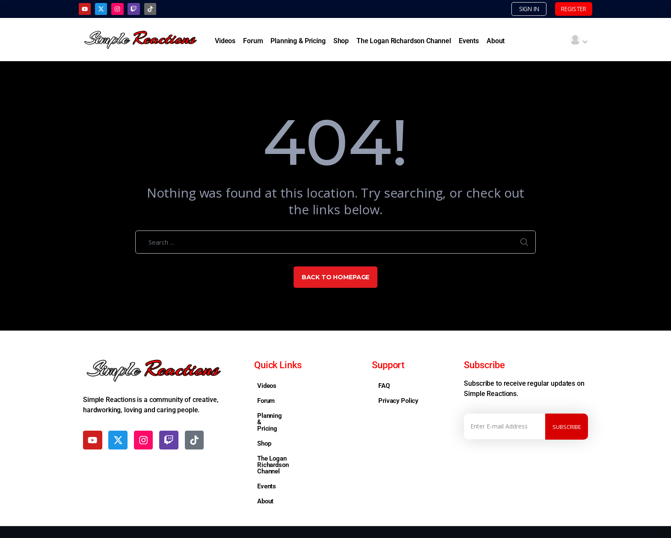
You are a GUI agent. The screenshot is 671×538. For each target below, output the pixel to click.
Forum (253, 41)
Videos (225, 41)
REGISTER (568, 9)
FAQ (384, 386)
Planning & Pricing (297, 41)
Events (469, 41)
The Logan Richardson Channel (403, 41)
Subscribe (566, 427)
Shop (341, 41)
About (496, 41)
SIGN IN (514, 9)
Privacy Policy (398, 401)
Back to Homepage (336, 278)
